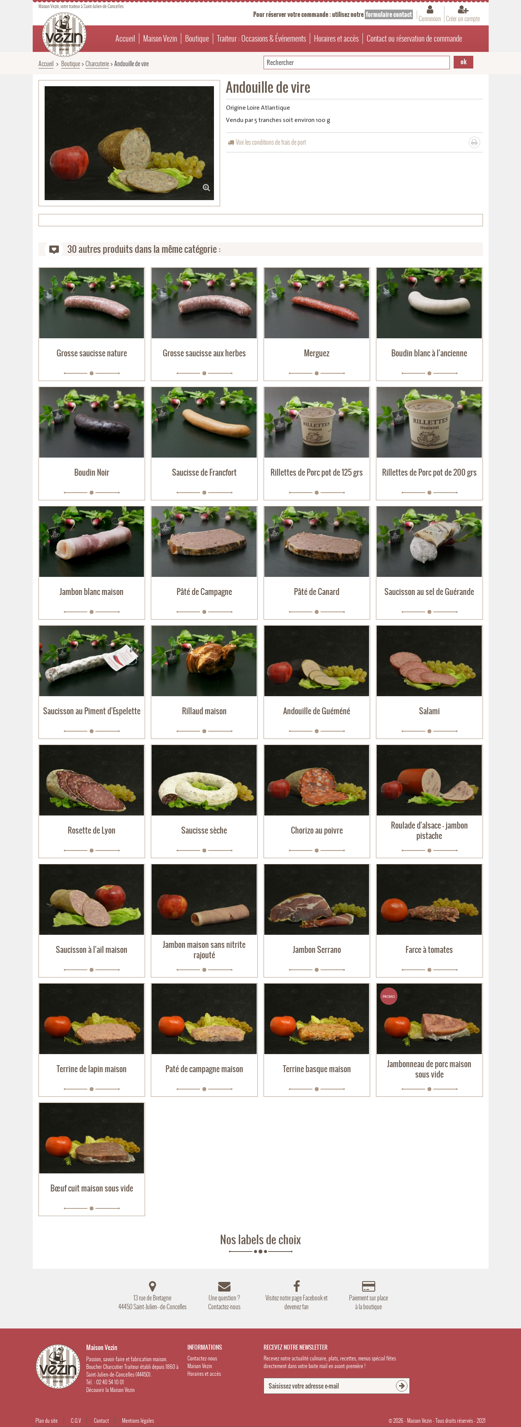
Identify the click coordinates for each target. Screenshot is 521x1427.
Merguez (316, 353)
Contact (101, 1421)
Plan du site (46, 1421)
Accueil (125, 38)
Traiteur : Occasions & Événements (261, 38)
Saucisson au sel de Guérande (429, 592)
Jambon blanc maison (92, 592)
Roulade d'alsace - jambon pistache (429, 830)
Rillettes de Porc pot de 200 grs (429, 472)
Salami (429, 711)
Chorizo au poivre (317, 830)
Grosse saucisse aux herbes (204, 353)
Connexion (430, 18)
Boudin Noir (91, 472)
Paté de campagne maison (204, 1069)
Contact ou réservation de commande (414, 38)
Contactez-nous (202, 1358)
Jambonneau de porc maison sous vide (429, 1069)
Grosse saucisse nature (92, 353)
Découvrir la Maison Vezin (110, 1390)
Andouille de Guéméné (316, 711)
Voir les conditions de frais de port (271, 142)
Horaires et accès (336, 38)
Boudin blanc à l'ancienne (429, 353)
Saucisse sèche (204, 830)
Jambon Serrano (317, 950)
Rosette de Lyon (91, 830)
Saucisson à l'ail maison (91, 950)
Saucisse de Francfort (204, 472)
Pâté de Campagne (204, 592)
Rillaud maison (204, 711)
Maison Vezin (160, 38)
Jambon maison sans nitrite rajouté (204, 950)
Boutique (197, 38)
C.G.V (76, 1421)
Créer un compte (463, 18)
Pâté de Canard (316, 592)
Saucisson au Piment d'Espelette (91, 711)
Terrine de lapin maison (92, 1069)
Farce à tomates (429, 950)
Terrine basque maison (317, 1069)
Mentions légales (138, 1421)
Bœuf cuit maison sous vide (91, 1188)
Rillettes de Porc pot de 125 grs (317, 472)
